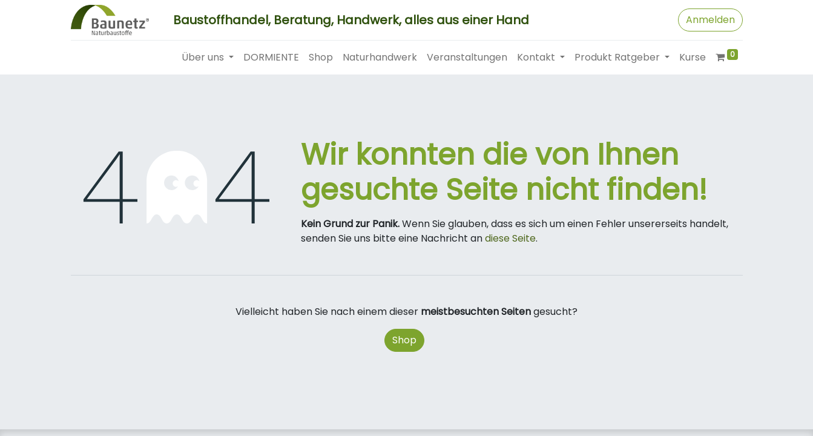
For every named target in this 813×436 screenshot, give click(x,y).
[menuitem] (271, 57)
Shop (404, 340)
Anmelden (710, 20)
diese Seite (510, 238)
